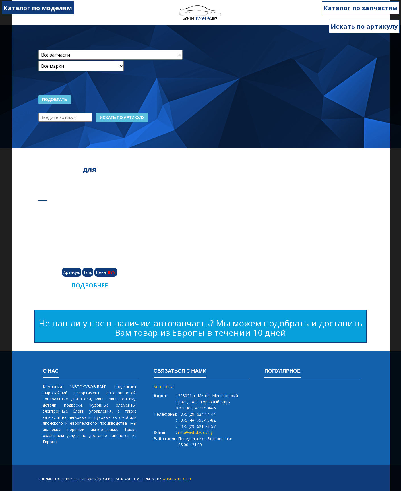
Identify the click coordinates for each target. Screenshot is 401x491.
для (89, 169)
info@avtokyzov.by (195, 432)
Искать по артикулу (364, 26)
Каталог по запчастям (361, 7)
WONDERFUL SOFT (176, 479)
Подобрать (54, 99)
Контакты (163, 386)
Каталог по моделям (37, 7)
